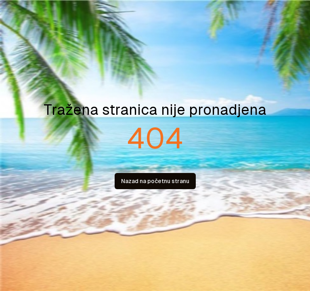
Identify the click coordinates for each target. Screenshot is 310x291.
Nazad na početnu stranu (155, 181)
